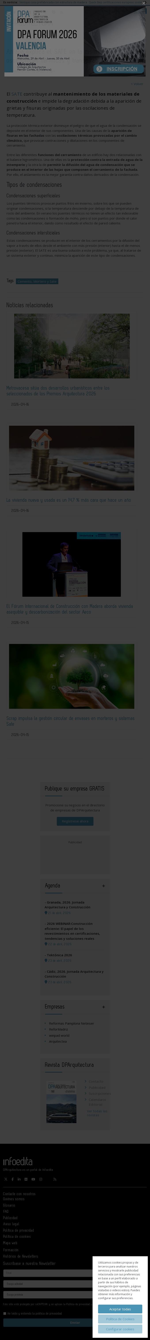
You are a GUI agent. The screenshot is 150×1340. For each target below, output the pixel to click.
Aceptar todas (120, 1309)
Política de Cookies (120, 1319)
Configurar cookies (120, 1329)
